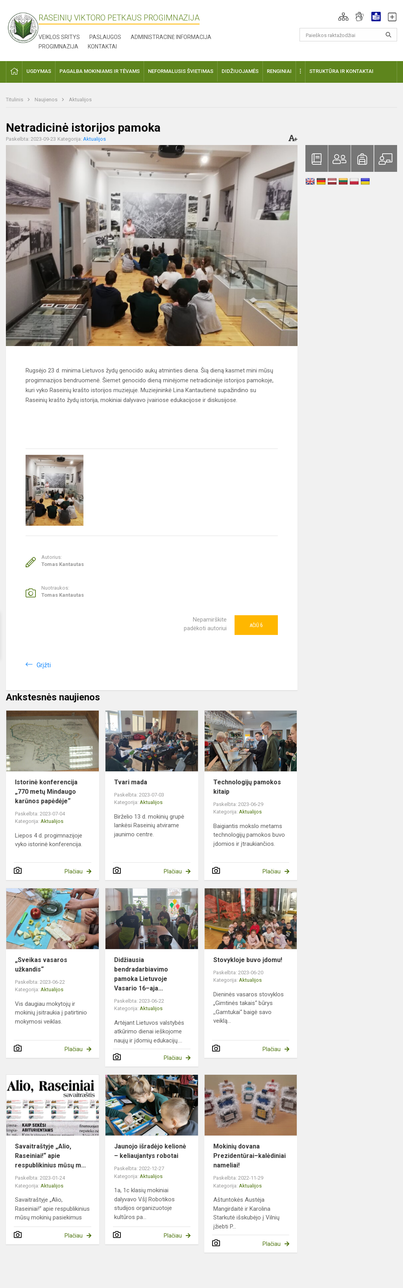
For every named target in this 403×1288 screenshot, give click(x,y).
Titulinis (15, 99)
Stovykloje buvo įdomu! (247, 960)
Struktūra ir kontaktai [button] (341, 71)
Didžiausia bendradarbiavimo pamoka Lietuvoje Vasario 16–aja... (141, 974)
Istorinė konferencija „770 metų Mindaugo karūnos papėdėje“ (46, 791)
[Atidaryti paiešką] (388, 34)
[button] (343, 16)
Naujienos (47, 99)
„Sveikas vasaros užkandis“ (41, 964)
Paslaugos (105, 37)
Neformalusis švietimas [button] (180, 71)
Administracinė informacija (171, 37)
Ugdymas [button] (38, 71)
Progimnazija (58, 46)
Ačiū (256, 625)
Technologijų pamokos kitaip (247, 786)
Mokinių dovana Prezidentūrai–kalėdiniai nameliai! (249, 1156)
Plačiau (74, 871)
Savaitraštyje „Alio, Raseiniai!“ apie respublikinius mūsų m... (50, 1156)
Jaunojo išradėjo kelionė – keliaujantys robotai (150, 1151)
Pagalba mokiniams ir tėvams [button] (99, 71)
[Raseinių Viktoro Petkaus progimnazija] (27, 25)
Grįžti (44, 665)
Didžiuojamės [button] (240, 71)
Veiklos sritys (59, 37)
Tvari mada (130, 782)
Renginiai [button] (279, 71)
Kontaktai (102, 46)
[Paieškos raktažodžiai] (348, 34)
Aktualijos (80, 99)
